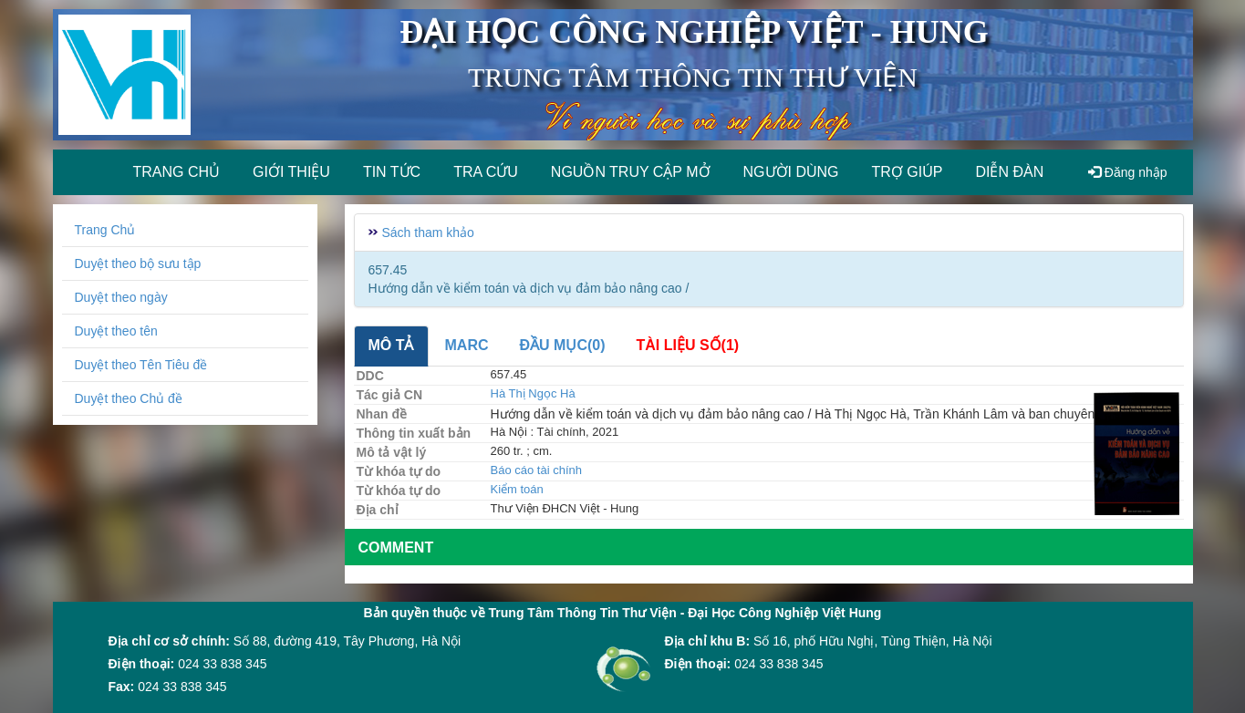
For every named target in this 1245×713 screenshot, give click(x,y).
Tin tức (391, 172)
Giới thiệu (291, 172)
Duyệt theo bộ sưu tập (138, 263)
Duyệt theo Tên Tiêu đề (141, 364)
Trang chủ (177, 172)
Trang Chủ (105, 229)
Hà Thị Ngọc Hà (533, 393)
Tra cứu (485, 172)
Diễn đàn (1009, 172)
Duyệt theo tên (116, 331)
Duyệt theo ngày (121, 297)
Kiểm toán (517, 489)
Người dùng (791, 172)
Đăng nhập (1127, 172)
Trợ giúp (907, 172)
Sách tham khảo (428, 232)
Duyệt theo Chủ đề (128, 398)
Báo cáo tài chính (536, 470)
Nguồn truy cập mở (631, 172)
